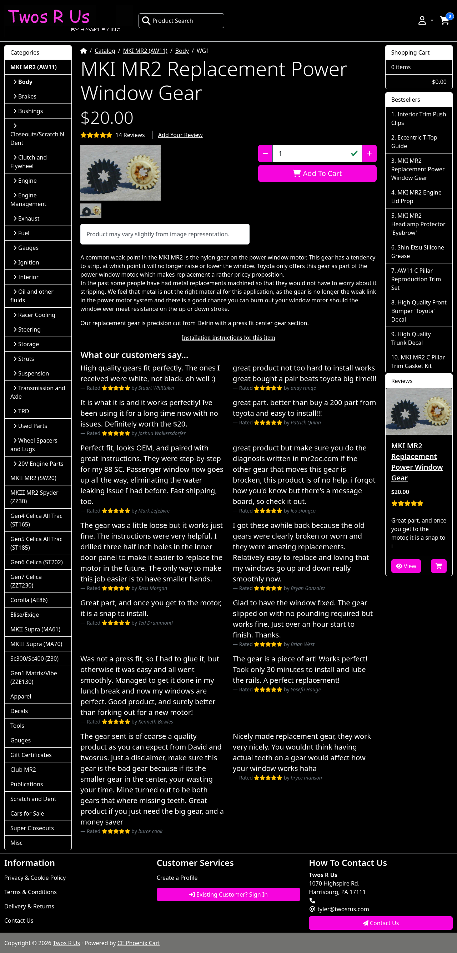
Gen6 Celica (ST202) (36, 562)
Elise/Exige (24, 615)
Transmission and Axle (37, 392)
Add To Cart (317, 173)
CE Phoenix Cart (138, 943)
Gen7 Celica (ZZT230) (26, 581)
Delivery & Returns (29, 906)
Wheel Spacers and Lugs (33, 445)
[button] (425, 20)
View (406, 566)
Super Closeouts (32, 828)
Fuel (21, 233)
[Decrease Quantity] (265, 153)
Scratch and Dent (33, 799)
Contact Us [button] (381, 923)
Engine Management (28, 199)
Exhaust (26, 218)
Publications (26, 784)
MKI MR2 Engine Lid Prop (416, 196)
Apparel (20, 696)
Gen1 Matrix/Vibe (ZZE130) (33, 677)
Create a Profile (177, 878)
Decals (19, 711)
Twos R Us (66, 943)
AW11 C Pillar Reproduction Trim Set (416, 279)
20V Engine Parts (38, 464)
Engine (25, 181)
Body (182, 51)
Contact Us (18, 920)
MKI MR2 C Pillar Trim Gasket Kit (418, 361)
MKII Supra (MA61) (35, 629)
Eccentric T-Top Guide (414, 141)
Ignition (26, 262)
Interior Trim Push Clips (418, 118)
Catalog (105, 51)
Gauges (26, 248)
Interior (26, 277)
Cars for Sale (27, 813)
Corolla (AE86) (28, 600)
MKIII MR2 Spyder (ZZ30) (34, 497)
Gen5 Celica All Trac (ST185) (36, 543)
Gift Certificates (31, 755)
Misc (16, 843)
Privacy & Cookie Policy (35, 878)
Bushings (28, 111)
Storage (26, 344)
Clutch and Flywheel (28, 161)
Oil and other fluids (32, 296)
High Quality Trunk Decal (411, 338)
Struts (23, 359)
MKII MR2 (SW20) (33, 478)
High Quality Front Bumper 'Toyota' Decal (419, 310)
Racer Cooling (34, 315)
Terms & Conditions (30, 892)
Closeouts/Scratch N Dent (37, 135)
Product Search (167, 21)
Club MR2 (23, 769)
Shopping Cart (410, 52)
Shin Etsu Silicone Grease (417, 251)
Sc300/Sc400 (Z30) (34, 658)
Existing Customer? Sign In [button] (228, 894)
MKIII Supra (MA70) (36, 644)
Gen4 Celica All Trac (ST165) (36, 520)
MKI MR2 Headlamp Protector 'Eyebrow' (418, 224)
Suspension (31, 373)
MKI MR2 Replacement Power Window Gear (418, 169)
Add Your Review (180, 135)
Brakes (24, 96)
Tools (17, 726)
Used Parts (30, 426)
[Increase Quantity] (369, 153)
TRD (21, 411)
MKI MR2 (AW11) (145, 51)
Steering (27, 329)
